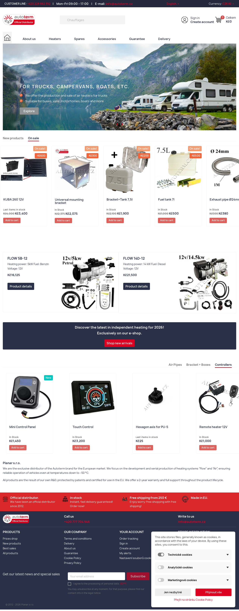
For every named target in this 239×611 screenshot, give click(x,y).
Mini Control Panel (22, 428)
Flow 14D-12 (134, 259)
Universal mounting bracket (69, 201)
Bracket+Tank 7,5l (120, 200)
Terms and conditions (78, 540)
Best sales (9, 550)
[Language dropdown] (173, 4)
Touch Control (83, 428)
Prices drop (10, 540)
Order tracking (129, 540)
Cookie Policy (72, 559)
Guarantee (137, 39)
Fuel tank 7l (166, 200)
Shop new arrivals (119, 344)
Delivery (164, 39)
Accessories (107, 39)
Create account (202, 22)
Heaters (55, 39)
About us (29, 39)
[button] (117, 124)
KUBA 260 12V (13, 200)
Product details (21, 287)
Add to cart (13, 221)
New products (12, 545)
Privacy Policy (72, 564)
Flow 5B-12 (17, 259)
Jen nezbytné (173, 592)
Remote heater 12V (213, 428)
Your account (132, 533)
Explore (29, 111)
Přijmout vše (213, 592)
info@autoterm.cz (119, 4)
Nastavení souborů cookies (137, 559)
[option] (119, 87)
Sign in (195, 18)
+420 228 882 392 (38, 3)
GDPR (123, 585)
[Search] (92, 20)
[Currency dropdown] (228, 4)
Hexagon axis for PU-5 (152, 428)
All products (10, 554)
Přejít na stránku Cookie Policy (193, 599)
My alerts (125, 554)
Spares (79, 39)
